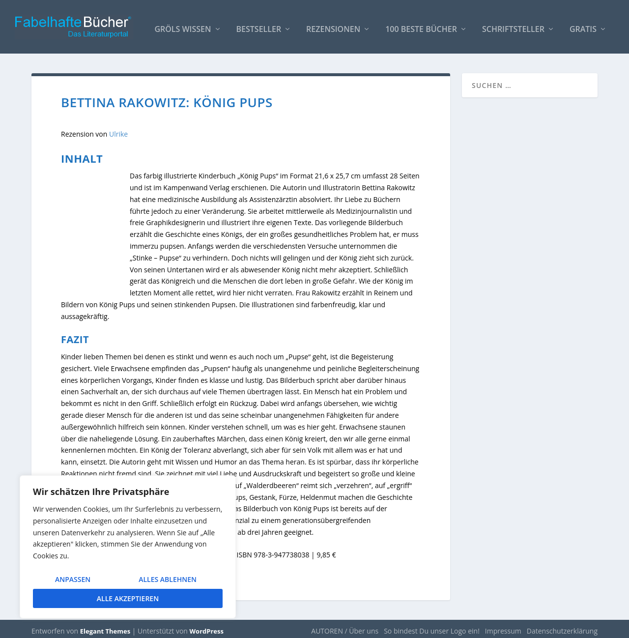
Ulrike (118, 129)
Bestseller (259, 25)
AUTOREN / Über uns (344, 626)
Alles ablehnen (168, 579)
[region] (128, 546)
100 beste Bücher (421, 25)
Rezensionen (333, 25)
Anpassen (72, 579)
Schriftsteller (513, 25)
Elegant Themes (105, 626)
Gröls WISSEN (182, 25)
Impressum (503, 626)
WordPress (207, 626)
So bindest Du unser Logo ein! (432, 626)
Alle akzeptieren (128, 598)
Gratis (583, 25)
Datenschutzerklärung (562, 626)
